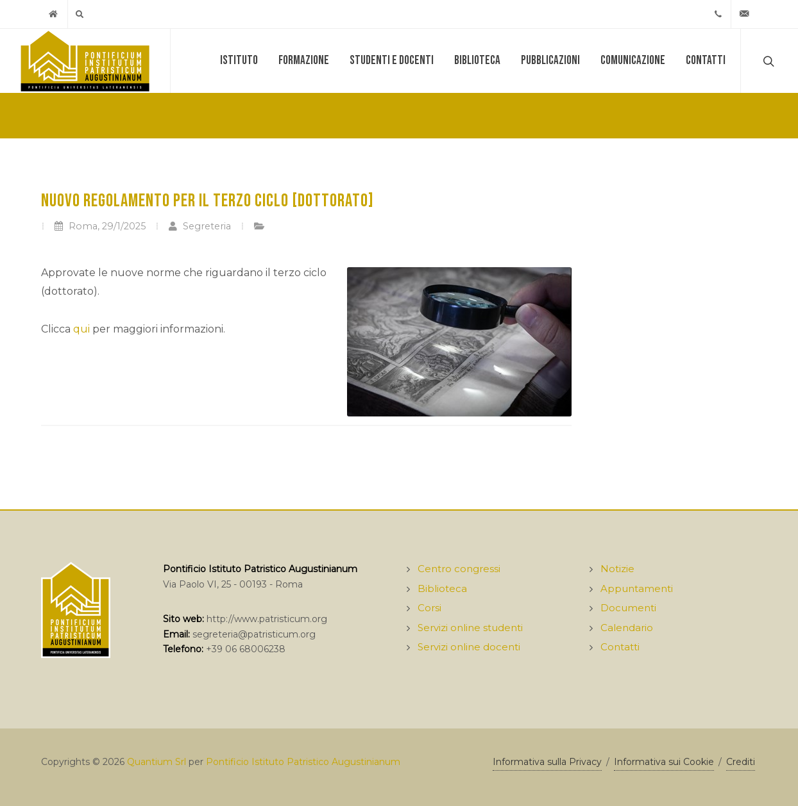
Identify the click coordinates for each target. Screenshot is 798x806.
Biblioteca (477, 60)
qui (81, 329)
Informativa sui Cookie (664, 762)
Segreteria (199, 226)
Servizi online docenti (469, 647)
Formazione (303, 60)
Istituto (239, 60)
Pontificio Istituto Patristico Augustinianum (303, 762)
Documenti (628, 608)
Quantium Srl (156, 762)
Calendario (626, 627)
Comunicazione (632, 60)
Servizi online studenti (470, 627)
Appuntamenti (636, 588)
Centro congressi (459, 569)
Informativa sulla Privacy (547, 762)
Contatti (706, 60)
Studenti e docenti (392, 60)
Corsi (429, 608)
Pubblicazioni (550, 60)
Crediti (740, 762)
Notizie (617, 569)
